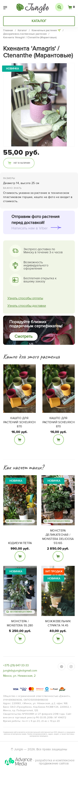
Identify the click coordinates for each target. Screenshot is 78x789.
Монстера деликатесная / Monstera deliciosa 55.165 (58, 537)
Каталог (39, 21)
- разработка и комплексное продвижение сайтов (39, 762)
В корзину (19, 439)
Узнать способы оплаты (25, 298)
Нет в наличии (22, 163)
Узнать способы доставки (26, 305)
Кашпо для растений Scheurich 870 (19, 422)
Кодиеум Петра (20, 543)
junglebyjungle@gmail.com (20, 670)
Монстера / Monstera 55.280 (20, 623)
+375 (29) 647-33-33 (16, 665)
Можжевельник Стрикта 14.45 (58, 623)
